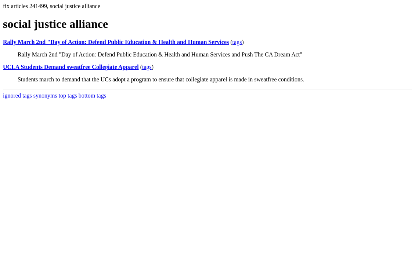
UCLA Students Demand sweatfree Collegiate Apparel (71, 67)
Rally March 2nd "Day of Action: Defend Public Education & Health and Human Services (116, 42)
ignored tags (17, 95)
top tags (68, 95)
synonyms (45, 95)
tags (237, 42)
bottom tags (92, 95)
